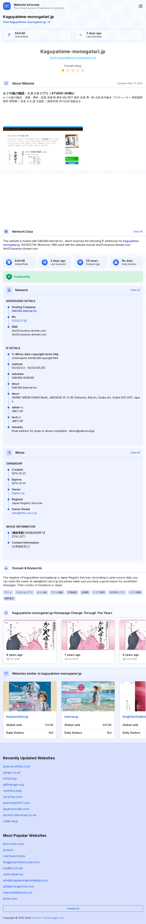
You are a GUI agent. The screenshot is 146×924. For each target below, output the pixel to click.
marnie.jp (71, 716)
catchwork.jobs (14, 856)
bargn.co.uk (11, 772)
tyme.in (8, 850)
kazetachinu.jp (17, 716)
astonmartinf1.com (16, 803)
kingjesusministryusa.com (21, 862)
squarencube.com (16, 809)
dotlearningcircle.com (18, 886)
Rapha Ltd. (18, 493)
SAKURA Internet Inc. (24, 310)
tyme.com (10, 898)
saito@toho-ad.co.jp (24, 513)
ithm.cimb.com (13, 844)
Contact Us (73, 908)
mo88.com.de (13, 868)
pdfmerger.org (13, 784)
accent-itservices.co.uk (19, 815)
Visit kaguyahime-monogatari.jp (26, 22)
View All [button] (138, 231)
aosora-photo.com (16, 766)
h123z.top (10, 778)
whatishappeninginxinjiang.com (25, 880)
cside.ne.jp (10, 821)
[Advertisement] (73, 114)
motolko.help (12, 791)
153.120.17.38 (19, 320)
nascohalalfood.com (17, 892)
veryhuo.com (12, 797)
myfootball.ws (13, 874)
